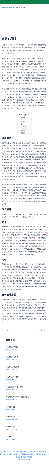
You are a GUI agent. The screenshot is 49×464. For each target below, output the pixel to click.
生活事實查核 (5, 451)
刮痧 (16, 349)
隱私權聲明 (27, 460)
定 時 (24, 128)
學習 (38, 451)
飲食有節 (23, 123)
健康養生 (12, 7)
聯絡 (22, 460)
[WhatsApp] (46, 236)
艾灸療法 (9, 437)
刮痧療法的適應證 (12, 367)
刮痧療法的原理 (12, 357)
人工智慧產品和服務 (16, 451)
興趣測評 (30, 457)
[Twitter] (46, 231)
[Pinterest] (46, 233)
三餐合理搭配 (23, 132)
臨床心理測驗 (22, 457)
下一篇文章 (42, 330)
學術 (42, 451)
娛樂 (34, 451)
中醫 (13, 349)
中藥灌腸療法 (11, 417)
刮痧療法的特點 (12, 347)
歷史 (1, 454)
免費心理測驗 (28, 451)
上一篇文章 (7, 330)
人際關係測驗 (16, 454)
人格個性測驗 (8, 454)
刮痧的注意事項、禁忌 (14, 387)
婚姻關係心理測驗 (27, 454)
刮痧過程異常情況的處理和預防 (18, 397)
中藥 (13, 419)
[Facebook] (46, 228)
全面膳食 (23, 118)
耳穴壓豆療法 (11, 407)
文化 (46, 451)
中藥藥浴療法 (11, 427)
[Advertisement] (24, 23)
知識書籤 (5, 7)
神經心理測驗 (37, 454)
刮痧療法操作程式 (12, 377)
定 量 (24, 126)
